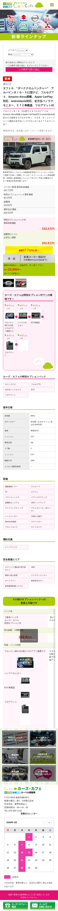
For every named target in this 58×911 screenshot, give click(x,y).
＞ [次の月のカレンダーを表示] (49, 822)
